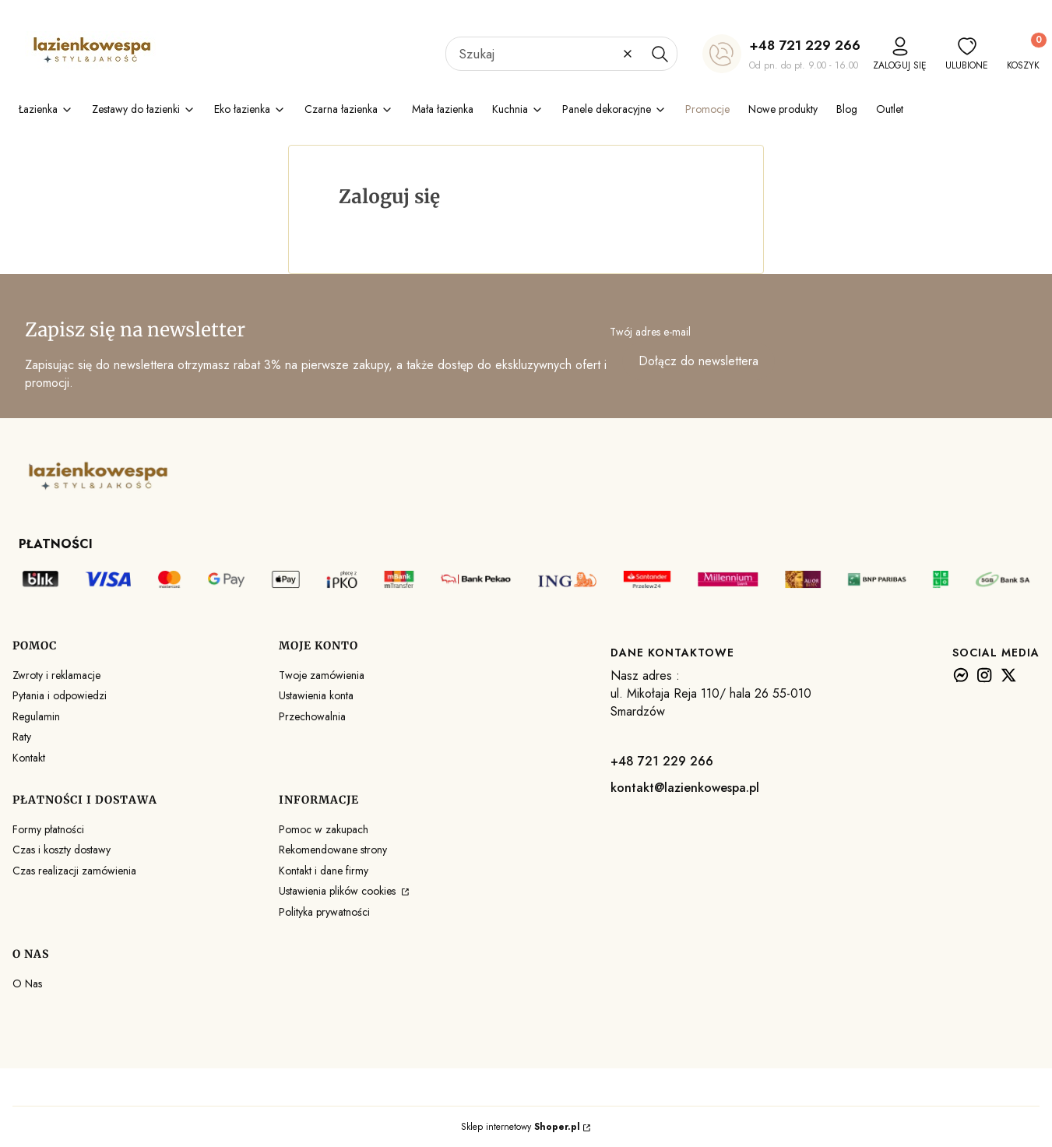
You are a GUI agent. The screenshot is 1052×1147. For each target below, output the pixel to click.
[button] (660, 53)
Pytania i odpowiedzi (59, 695)
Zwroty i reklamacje (56, 675)
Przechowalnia (312, 716)
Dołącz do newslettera (698, 362)
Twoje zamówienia (321, 675)
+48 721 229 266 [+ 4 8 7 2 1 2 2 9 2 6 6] (804, 45)
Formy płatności (48, 829)
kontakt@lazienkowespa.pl (684, 788)
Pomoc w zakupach (323, 829)
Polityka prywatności (324, 912)
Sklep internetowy (520, 1127)
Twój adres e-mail (650, 332)
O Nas (27, 983)
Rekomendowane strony (333, 849)
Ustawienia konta (316, 695)
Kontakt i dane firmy (323, 870)
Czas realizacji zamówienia (74, 870)
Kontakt (28, 757)
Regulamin (36, 716)
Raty (21, 736)
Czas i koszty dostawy (61, 849)
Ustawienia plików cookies (339, 891)
